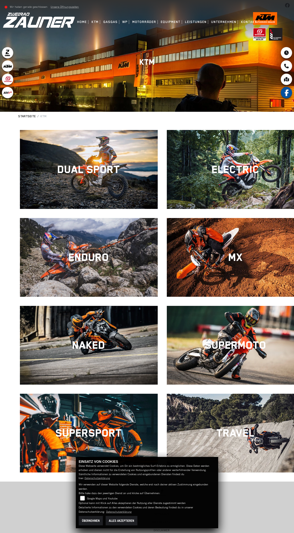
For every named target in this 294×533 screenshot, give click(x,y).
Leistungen (195, 22)
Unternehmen (223, 22)
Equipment (170, 22)
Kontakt (249, 22)
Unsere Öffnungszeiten (65, 6)
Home (82, 22)
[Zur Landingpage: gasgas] (7, 79)
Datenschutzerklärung (97, 478)
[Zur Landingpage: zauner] (7, 52)
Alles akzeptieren (121, 521)
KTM (95, 22)
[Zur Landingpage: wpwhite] (7, 92)
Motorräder (144, 22)
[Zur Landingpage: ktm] (7, 66)
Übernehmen (91, 521)
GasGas (110, 22)
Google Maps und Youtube (102, 498)
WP (125, 22)
